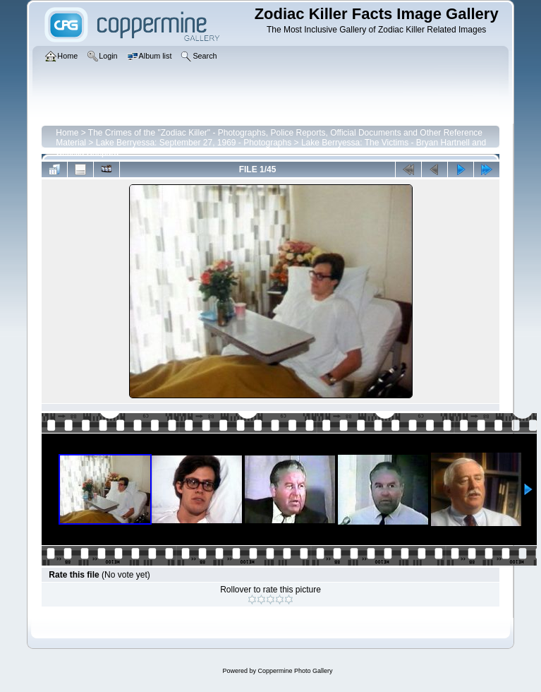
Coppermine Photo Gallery (294, 670)
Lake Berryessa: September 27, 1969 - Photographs (194, 143)
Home (67, 133)
